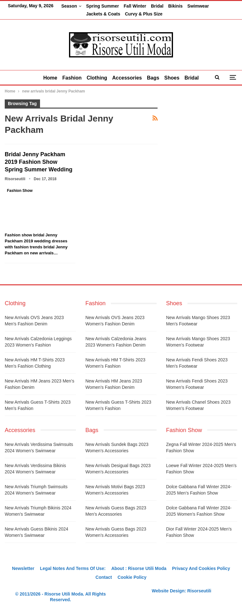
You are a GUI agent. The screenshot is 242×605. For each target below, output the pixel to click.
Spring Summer (102, 6)
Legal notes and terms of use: (73, 560)
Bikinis (175, 6)
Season (69, 6)
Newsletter (23, 560)
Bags (154, 70)
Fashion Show (19, 183)
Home (47, 70)
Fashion (69, 70)
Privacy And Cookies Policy (201, 560)
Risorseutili (199, 583)
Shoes (174, 70)
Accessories (127, 70)
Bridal (157, 6)
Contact (103, 569)
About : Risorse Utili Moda (138, 560)
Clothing (95, 70)
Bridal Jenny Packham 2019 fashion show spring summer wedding (38, 154)
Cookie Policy (132, 569)
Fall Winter (135, 6)
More (194, 6)
